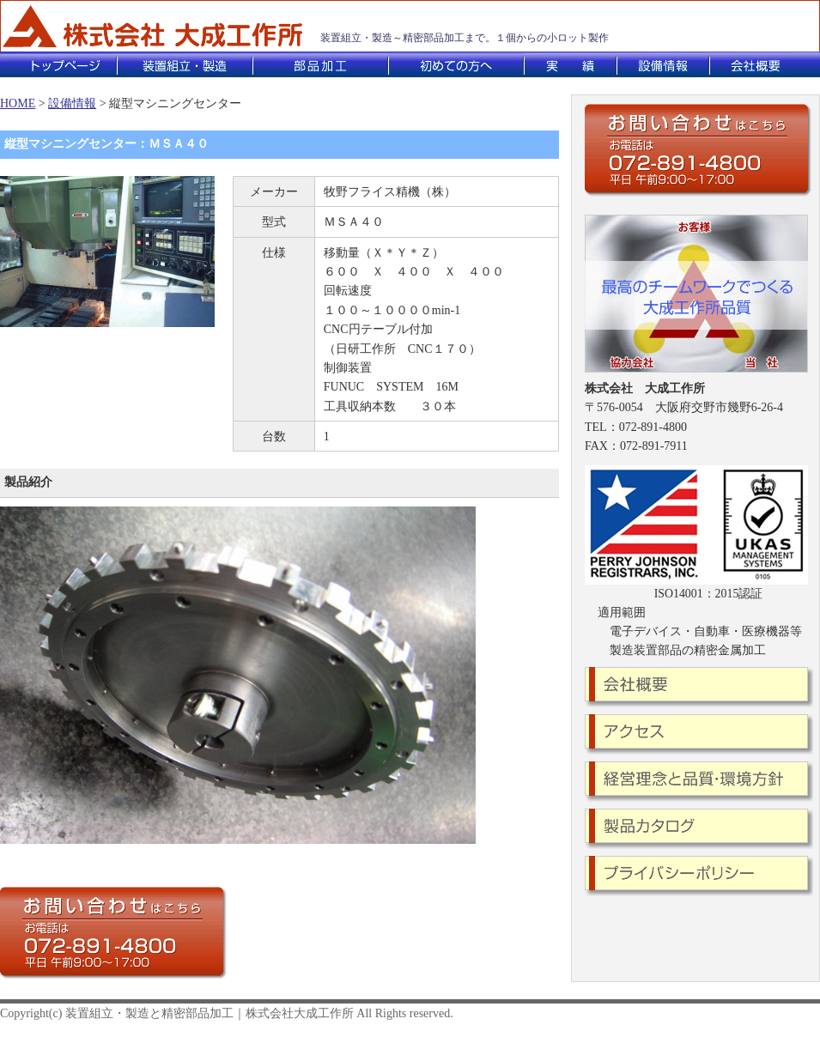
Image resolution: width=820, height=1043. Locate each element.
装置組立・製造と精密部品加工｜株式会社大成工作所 (209, 1013)
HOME (17, 103)
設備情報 (72, 103)
